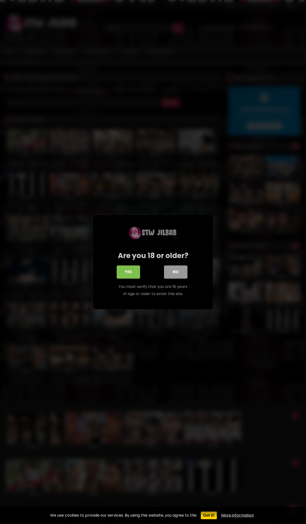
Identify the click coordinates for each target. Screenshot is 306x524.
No (176, 273)
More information (237, 515)
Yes (128, 273)
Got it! (208, 515)
